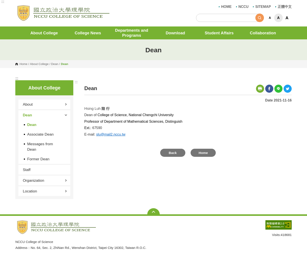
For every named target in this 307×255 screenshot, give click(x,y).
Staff (26, 170)
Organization (45, 180)
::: (2, 1)
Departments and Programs (131, 33)
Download (175, 33)
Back (173, 153)
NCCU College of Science (18, 7)
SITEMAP (262, 7)
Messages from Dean (40, 146)
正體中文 (283, 7)
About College (44, 33)
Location (45, 191)
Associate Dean (40, 134)
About (45, 104)
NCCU (242, 7)
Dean (54, 64)
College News (88, 33)
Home (23, 64)
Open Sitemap (153, 211)
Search (259, 18)
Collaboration (263, 33)
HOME (225, 7)
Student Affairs (219, 33)
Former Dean (38, 159)
